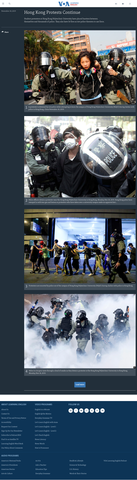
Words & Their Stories (78, 474)
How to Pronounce (42, 448)
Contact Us (5, 414)
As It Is (38, 461)
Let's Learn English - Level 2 (45, 431)
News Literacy (40, 439)
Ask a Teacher (40, 465)
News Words (40, 444)
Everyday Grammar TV (43, 418)
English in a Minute (42, 410)
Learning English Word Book (12, 444)
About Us (4, 410)
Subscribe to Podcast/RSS (11, 435)
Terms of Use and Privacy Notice (13, 418)
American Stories (8, 469)
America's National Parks (11, 461)
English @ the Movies (43, 414)
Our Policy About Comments (12, 448)
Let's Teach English (42, 435)
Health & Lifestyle (76, 461)
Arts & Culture (7, 474)
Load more (80, 385)
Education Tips (41, 469)
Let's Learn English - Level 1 (45, 427)
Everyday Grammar (42, 474)
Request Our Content (9, 427)
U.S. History (74, 469)
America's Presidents (9, 465)
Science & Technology (78, 465)
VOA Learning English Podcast (115, 461)
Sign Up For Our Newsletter (11, 431)
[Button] (5, 32)
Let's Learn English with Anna (46, 422)
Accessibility (6, 422)
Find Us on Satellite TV (10, 439)
